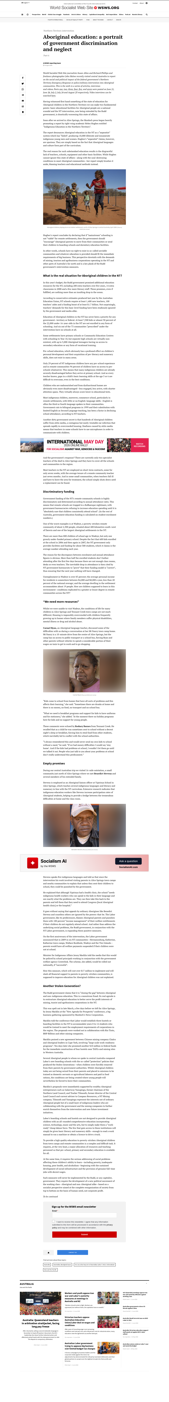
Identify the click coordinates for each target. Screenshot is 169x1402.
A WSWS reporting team (52, 63)
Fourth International (55, 20)
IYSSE (88, 20)
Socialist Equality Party (74, 20)
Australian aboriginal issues (62, 1264)
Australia (47, 1264)
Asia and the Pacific (50, 1270)
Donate (118, 20)
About (142, 3)
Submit (84, 1234)
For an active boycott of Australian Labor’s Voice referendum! (95, 1264)
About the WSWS (98, 20)
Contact (135, 3)
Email (54, 1211)
